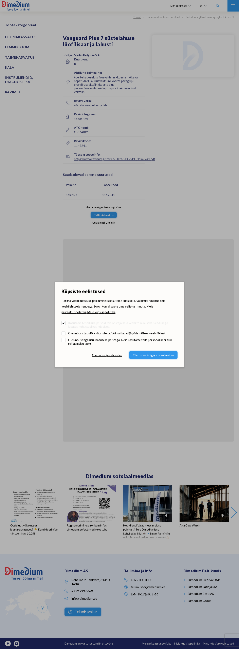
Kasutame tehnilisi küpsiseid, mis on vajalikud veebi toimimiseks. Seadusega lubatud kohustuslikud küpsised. (118, 324)
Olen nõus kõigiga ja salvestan (153, 355)
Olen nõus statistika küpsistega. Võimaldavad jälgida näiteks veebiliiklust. (117, 333)
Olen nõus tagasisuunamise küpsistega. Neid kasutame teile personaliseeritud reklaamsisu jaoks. (120, 341)
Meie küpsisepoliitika (101, 312)
